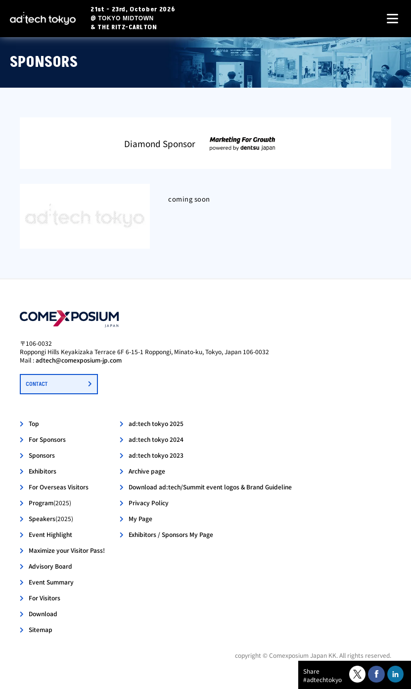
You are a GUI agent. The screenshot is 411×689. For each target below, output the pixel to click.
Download (43, 613)
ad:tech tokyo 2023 (156, 455)
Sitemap (40, 629)
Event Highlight (50, 534)
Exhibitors (42, 471)
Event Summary (51, 582)
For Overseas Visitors (59, 486)
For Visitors (44, 597)
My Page (140, 518)
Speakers (51, 518)
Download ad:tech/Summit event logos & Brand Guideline (210, 486)
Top (34, 423)
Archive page (147, 471)
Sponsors (42, 455)
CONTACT (36, 384)
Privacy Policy (149, 502)
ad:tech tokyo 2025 (156, 423)
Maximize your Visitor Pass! (67, 550)
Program (50, 502)
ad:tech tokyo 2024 (156, 439)
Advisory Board (50, 566)
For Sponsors (47, 439)
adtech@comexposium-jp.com (79, 360)
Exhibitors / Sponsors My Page (171, 534)
